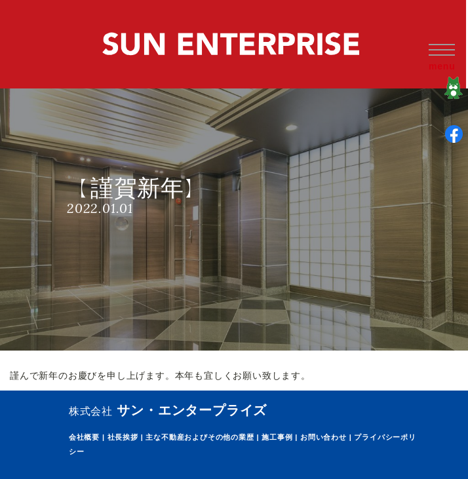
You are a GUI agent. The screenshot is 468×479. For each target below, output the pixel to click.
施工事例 (277, 437)
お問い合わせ (323, 437)
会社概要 (84, 437)
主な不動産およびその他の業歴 (200, 437)
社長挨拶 (122, 437)
